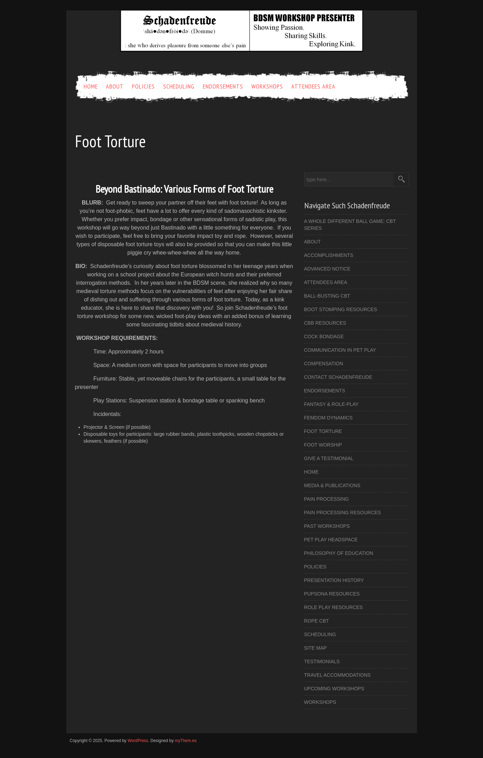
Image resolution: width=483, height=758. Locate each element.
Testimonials (322, 661)
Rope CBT (316, 621)
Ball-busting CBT (327, 296)
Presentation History (334, 580)
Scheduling (178, 86)
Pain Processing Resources (342, 512)
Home (91, 86)
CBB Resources (325, 323)
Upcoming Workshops (334, 688)
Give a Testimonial (328, 458)
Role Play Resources (333, 607)
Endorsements (223, 86)
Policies (143, 86)
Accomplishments (328, 255)
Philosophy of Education (338, 553)
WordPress (137, 740)
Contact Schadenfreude (338, 377)
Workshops (267, 86)
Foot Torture (323, 431)
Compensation (323, 363)
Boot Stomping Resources (340, 309)
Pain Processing (326, 499)
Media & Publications (332, 485)
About (115, 86)
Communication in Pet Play (340, 350)
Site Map (315, 648)
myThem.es (186, 740)
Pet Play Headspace (331, 539)
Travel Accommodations (337, 675)
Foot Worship (323, 445)
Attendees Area (313, 86)
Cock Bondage (324, 336)
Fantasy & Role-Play (331, 404)
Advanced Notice (327, 269)
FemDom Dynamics (328, 417)
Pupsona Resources (332, 594)
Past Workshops (327, 526)
